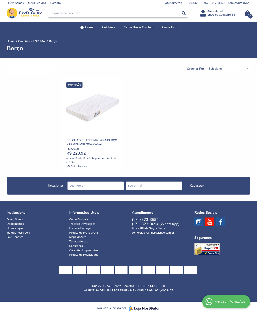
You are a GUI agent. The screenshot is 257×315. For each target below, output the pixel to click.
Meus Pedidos (37, 3)
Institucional (16, 212)
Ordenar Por (195, 68)
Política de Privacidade (83, 254)
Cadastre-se (227, 14)
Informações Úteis (84, 212)
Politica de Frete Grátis (83, 232)
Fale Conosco (15, 237)
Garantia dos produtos (83, 250)
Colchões (108, 27)
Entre (210, 14)
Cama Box (169, 27)
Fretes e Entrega (80, 228)
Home (89, 27)
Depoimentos (15, 224)
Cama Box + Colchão (138, 27)
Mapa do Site (77, 237)
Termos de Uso (78, 241)
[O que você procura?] (184, 13)
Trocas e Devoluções (82, 224)
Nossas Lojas (15, 228)
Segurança (76, 246)
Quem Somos (15, 3)
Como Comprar (79, 219)
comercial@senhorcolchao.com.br (153, 232)
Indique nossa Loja (18, 232)
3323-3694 (197, 3)
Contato (55, 3)
